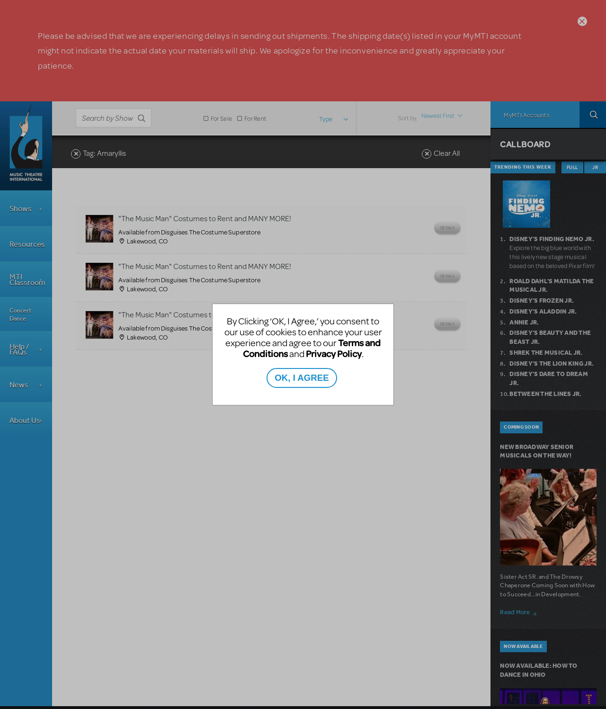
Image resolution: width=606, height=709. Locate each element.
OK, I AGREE (302, 378)
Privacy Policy (334, 353)
